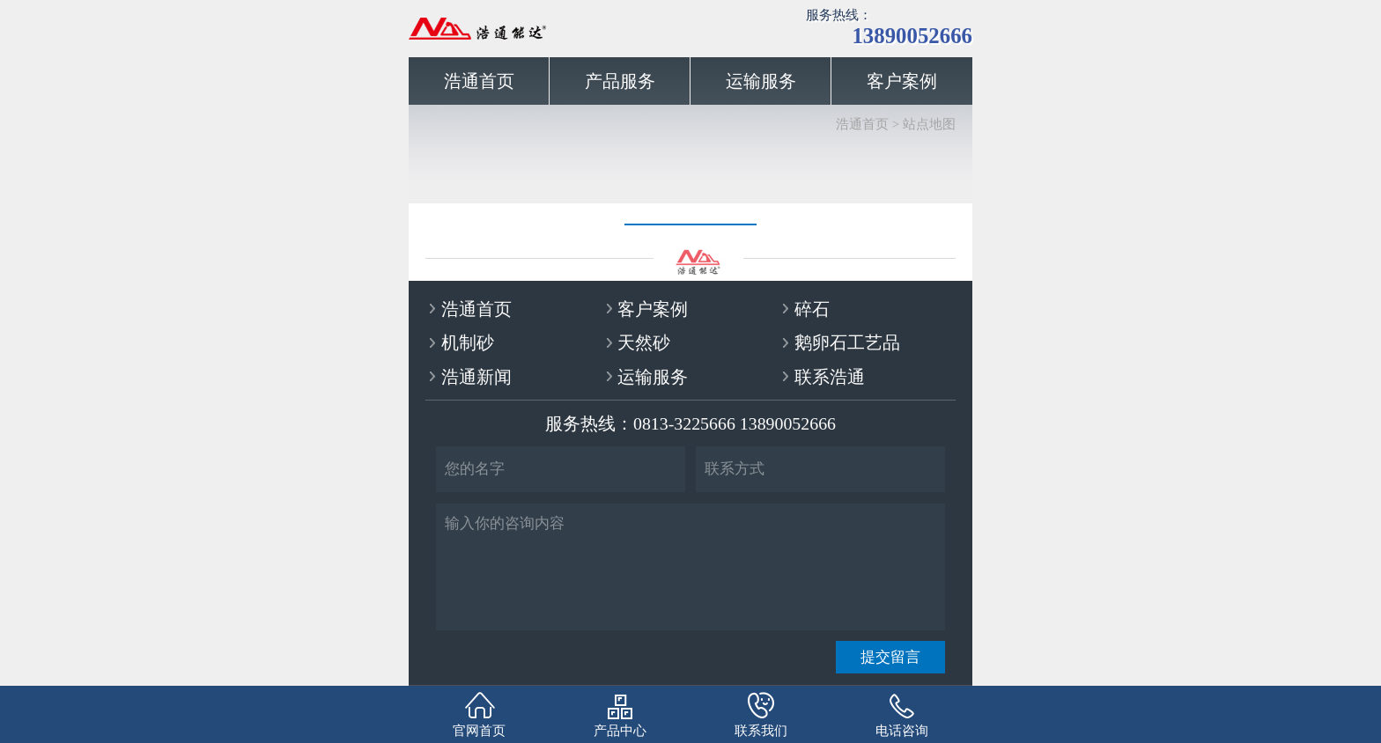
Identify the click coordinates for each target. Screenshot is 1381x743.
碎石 (812, 309)
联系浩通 (829, 376)
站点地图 (929, 124)
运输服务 (761, 81)
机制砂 (467, 342)
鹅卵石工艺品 (847, 342)
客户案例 (902, 81)
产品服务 (620, 81)
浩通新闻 (476, 376)
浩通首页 (479, 81)
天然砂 (643, 342)
